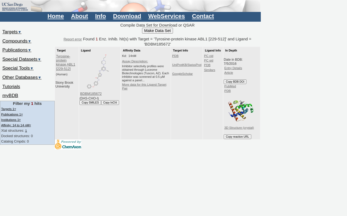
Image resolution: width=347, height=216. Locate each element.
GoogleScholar (182, 73)
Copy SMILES (90, 102)
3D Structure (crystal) (240, 111)
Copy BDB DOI (235, 81)
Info (100, 16)
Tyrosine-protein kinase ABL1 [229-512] (65, 62)
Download (127, 16)
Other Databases (22, 77)
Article (228, 72)
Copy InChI (110, 102)
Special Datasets (21, 59)
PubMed (230, 86)
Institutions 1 (11, 119)
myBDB (10, 95)
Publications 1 (12, 114)
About (79, 16)
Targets (12, 31)
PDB (175, 55)
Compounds (16, 41)
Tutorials (11, 86)
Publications (16, 50)
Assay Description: (135, 61)
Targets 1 (8, 109)
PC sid (208, 60)
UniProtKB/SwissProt (186, 64)
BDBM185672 (91, 94)
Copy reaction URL (237, 136)
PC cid (208, 55)
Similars (209, 70)
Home (55, 16)
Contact (203, 16)
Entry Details (233, 68)
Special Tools (18, 68)
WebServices (166, 16)
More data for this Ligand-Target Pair (144, 86)
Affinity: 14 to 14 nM (16, 125)
